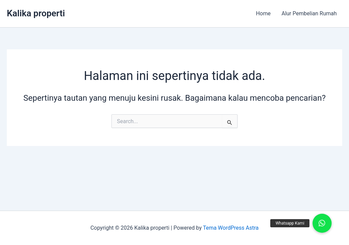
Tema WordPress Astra (230, 228)
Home (263, 13)
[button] (322, 223)
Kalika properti (36, 13)
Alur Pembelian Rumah (309, 13)
